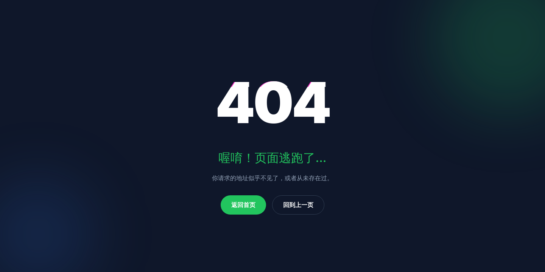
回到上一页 (298, 205)
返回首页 (243, 205)
